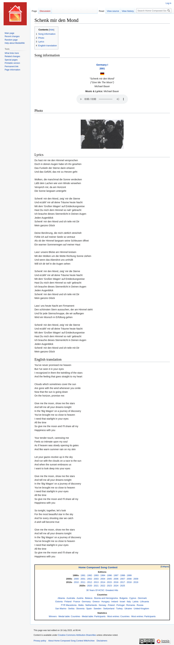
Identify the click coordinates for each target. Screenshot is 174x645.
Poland (111, 605)
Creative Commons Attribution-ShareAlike (77, 635)
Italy (129, 601)
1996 (109, 575)
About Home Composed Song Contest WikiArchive (71, 641)
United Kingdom (141, 608)
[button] (165, 566)
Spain (89, 608)
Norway (102, 605)
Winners (53, 616)
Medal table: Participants (94, 616)
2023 (109, 585)
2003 (96, 579)
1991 (83, 575)
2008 (129, 579)
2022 (102, 585)
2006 (116, 579)
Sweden (97, 608)
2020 (89, 585)
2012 (89, 582)
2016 (116, 582)
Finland (67, 601)
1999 (129, 575)
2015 (109, 582)
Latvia (135, 601)
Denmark (142, 598)
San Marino (60, 608)
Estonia (59, 601)
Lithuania (144, 601)
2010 (76, 582)
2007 (122, 579)
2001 (102, 68)
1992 (89, 575)
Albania (61, 598)
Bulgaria (124, 598)
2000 (76, 579)
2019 (135, 582)
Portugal (120, 605)
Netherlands (91, 605)
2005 (109, 579)
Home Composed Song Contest (98, 567)
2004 (102, 579)
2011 (83, 582)
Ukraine (128, 608)
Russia (140, 605)
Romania (130, 605)
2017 (122, 582)
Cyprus (132, 598)
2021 (96, 585)
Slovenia (80, 608)
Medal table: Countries (69, 616)
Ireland (114, 601)
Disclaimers (102, 641)
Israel (122, 601)
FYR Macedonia (68, 605)
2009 (135, 579)
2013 (96, 582)
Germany (86, 601)
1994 (102, 575)
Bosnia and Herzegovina (106, 598)
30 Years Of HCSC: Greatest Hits (102, 590)
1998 (122, 575)
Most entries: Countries (118, 616)
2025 (122, 585)
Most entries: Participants (143, 616)
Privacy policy (40, 641)
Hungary (105, 601)
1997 (116, 575)
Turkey (119, 608)
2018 (129, 582)
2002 (89, 579)
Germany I (102, 64)
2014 (102, 582)
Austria (80, 598)
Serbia (71, 608)
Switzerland (108, 608)
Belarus (89, 598)
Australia (71, 598)
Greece (96, 601)
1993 (96, 575)
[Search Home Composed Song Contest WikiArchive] (153, 10)
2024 (116, 585)
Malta (81, 605)
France (76, 601)
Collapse (165, 567)
